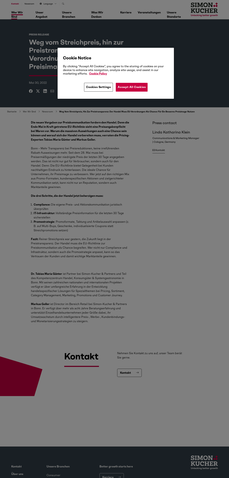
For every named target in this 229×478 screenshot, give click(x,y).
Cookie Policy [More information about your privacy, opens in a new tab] (98, 73)
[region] (116, 73)
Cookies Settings (98, 87)
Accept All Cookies (132, 87)
